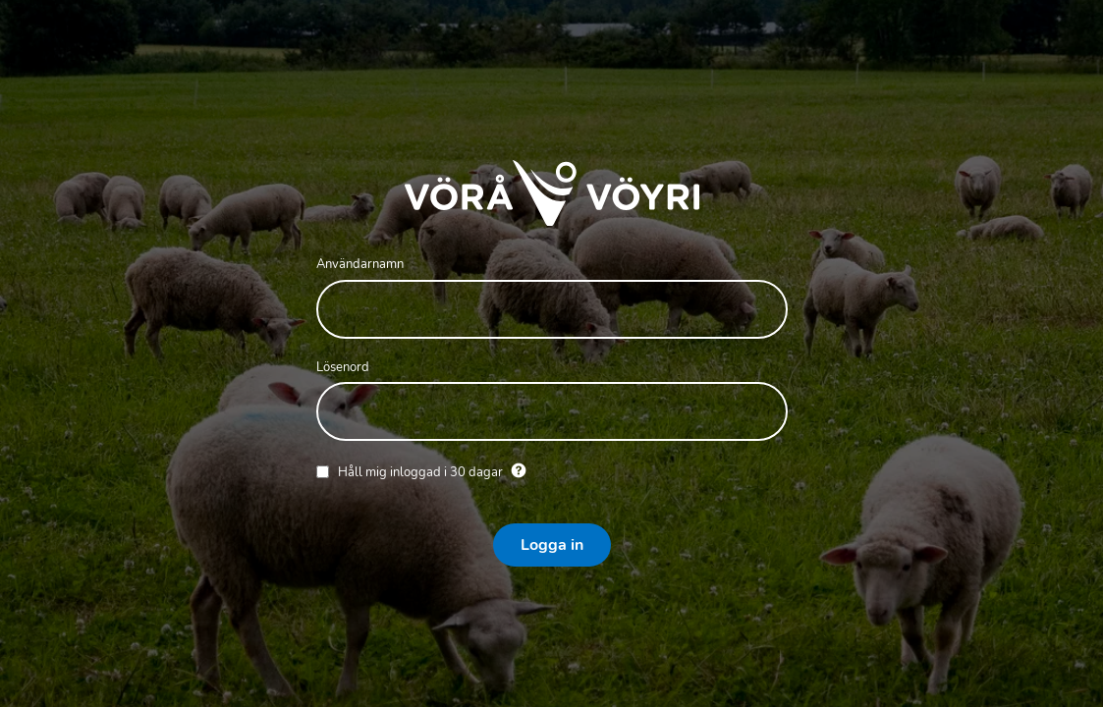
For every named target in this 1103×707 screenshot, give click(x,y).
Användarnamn (360, 264)
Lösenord (342, 367)
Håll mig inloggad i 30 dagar (422, 472)
